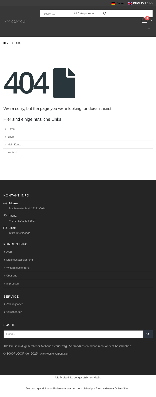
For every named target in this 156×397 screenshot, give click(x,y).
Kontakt (12, 152)
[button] (149, 28)
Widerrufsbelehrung (18, 267)
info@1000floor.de (19, 233)
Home (11, 128)
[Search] (105, 13)
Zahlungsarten (14, 304)
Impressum (12, 283)
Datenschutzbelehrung (19, 259)
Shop (11, 136)
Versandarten (14, 311)
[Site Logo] (15, 21)
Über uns (11, 275)
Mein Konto (14, 144)
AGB (9, 251)
